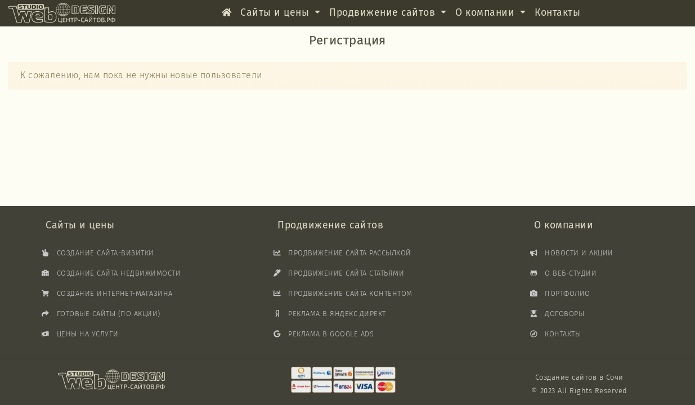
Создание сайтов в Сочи (579, 377)
